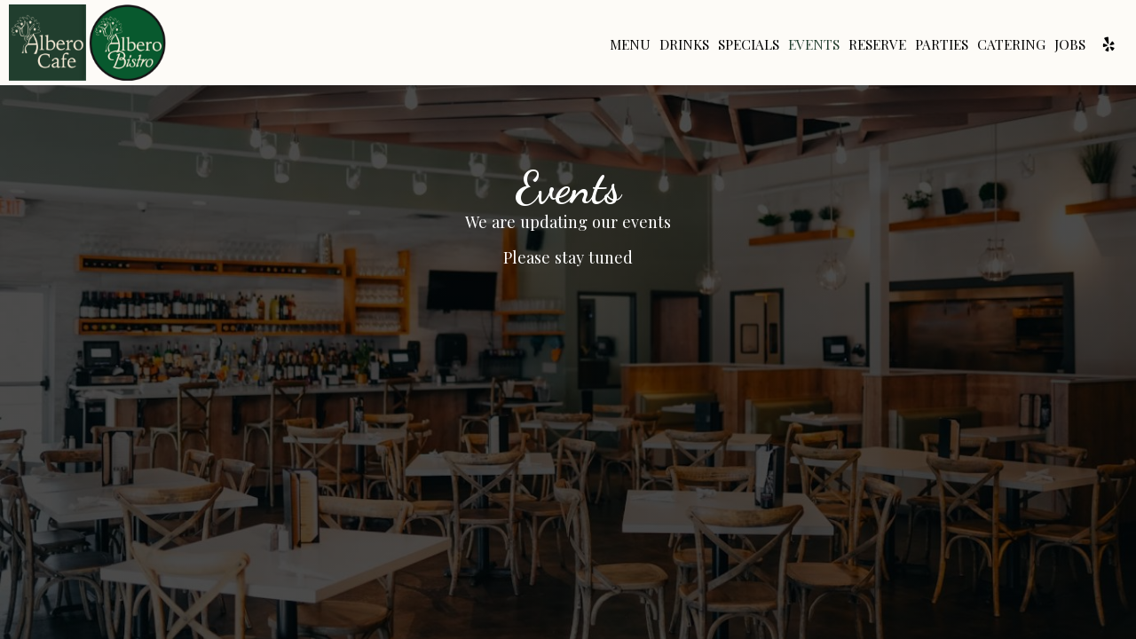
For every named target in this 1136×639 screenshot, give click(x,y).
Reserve (877, 44)
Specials (748, 44)
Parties (941, 44)
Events (814, 44)
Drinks (684, 44)
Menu (630, 44)
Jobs (1069, 44)
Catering (1011, 44)
